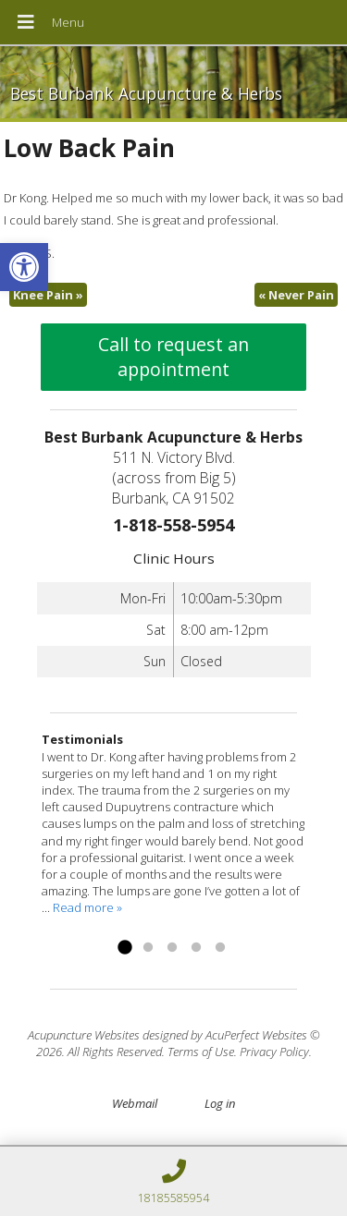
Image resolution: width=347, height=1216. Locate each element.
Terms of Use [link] (200, 1051)
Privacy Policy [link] (274, 1051)
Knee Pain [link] (48, 294)
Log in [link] (219, 1103)
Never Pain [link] (296, 294)
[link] (24, 267)
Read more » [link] (87, 907)
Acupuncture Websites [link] (84, 1035)
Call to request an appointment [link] (173, 357)
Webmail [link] (134, 1103)
